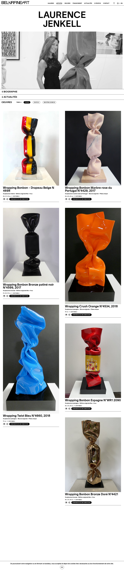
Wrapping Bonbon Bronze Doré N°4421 (91, 494)
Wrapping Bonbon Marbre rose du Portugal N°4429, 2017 (88, 189)
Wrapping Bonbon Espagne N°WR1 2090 (93, 400)
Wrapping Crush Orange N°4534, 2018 (91, 306)
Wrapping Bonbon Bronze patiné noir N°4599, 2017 (28, 286)
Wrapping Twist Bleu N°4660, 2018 (26, 415)
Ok (62, 567)
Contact (106, 3)
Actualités (88, 3)
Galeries (51, 3)
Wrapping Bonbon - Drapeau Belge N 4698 (28, 189)
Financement (77, 3)
